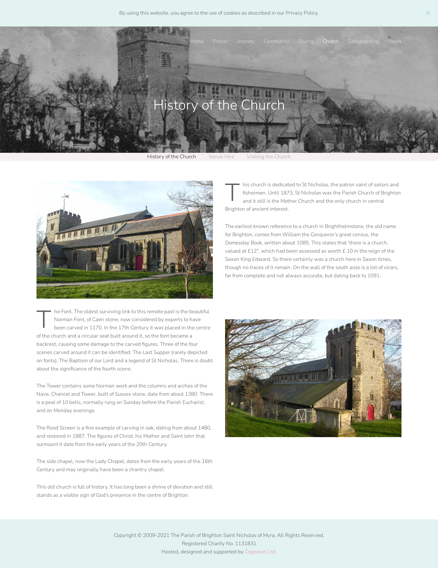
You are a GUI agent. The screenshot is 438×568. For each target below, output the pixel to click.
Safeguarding (363, 41)
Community (277, 41)
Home (197, 41)
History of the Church (171, 156)
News (394, 41)
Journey (246, 41)
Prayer (220, 41)
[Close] (428, 13)
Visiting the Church (269, 156)
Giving (306, 41)
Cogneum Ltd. (260, 551)
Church (331, 41)
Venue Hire (221, 156)
